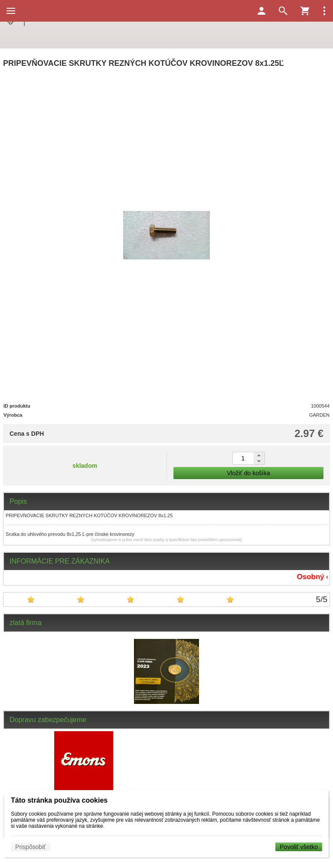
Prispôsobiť (30, 846)
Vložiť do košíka (248, 473)
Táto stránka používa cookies (59, 800)
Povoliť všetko (299, 846)
